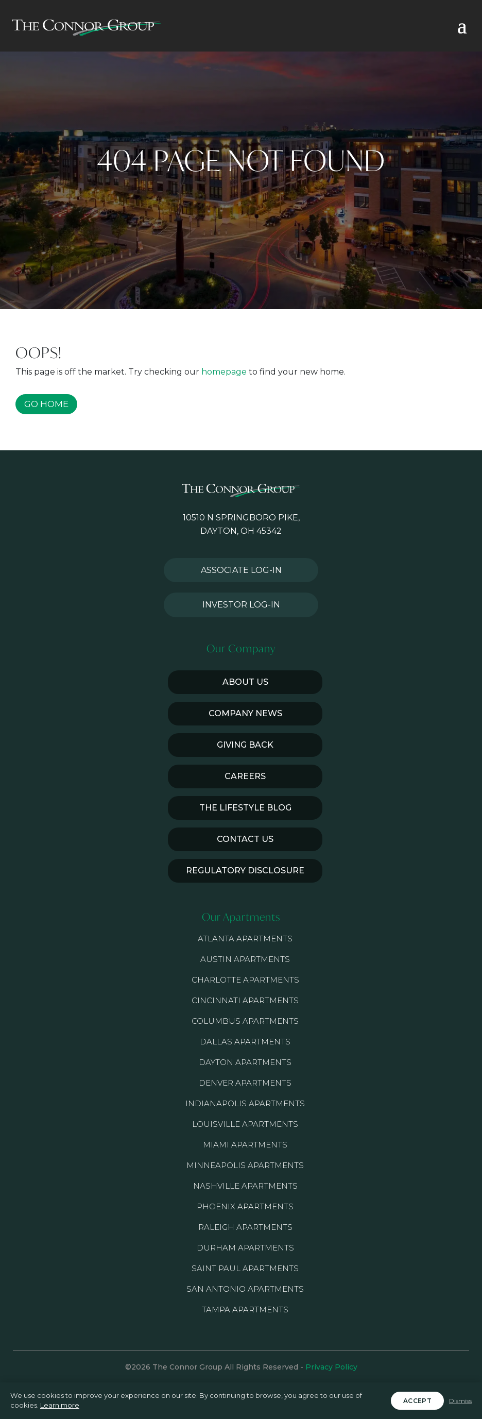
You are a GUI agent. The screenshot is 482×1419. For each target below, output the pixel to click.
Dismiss (460, 1401)
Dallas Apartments (245, 1041)
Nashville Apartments (245, 1186)
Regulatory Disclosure (245, 870)
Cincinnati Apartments (245, 1000)
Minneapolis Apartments (245, 1165)
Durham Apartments (245, 1248)
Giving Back (245, 745)
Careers (245, 776)
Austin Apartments (245, 959)
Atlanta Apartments (245, 938)
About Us (245, 682)
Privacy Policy (331, 1367)
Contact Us (245, 839)
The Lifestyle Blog (245, 808)
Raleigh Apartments (245, 1227)
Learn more (59, 1405)
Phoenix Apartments (245, 1206)
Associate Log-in (241, 570)
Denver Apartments (245, 1083)
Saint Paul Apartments (245, 1268)
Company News (245, 713)
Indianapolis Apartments (245, 1103)
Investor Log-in (241, 605)
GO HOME (46, 404)
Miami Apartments (245, 1145)
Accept (417, 1401)
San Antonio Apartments (245, 1289)
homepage (224, 372)
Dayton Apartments (245, 1062)
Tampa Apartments (245, 1309)
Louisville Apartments (245, 1124)
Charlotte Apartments (245, 980)
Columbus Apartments (245, 1021)
